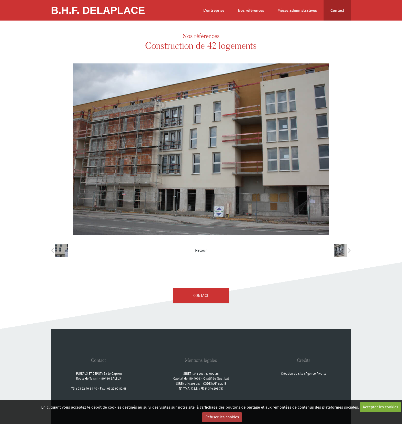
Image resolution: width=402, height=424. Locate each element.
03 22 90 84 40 (87, 388)
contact (201, 295)
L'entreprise (213, 10)
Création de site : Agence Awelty (303, 373)
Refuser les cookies (222, 417)
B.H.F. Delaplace (98, 10)
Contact (337, 10)
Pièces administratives (297, 10)
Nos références (251, 10)
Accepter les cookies (380, 407)
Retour (201, 250)
